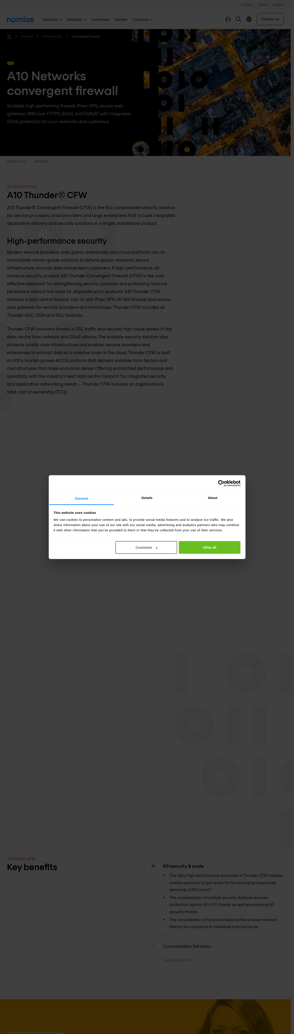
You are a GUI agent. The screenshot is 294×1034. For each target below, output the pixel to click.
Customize (146, 547)
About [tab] (212, 497)
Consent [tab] (81, 498)
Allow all (209, 547)
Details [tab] (147, 497)
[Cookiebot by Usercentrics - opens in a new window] (221, 483)
